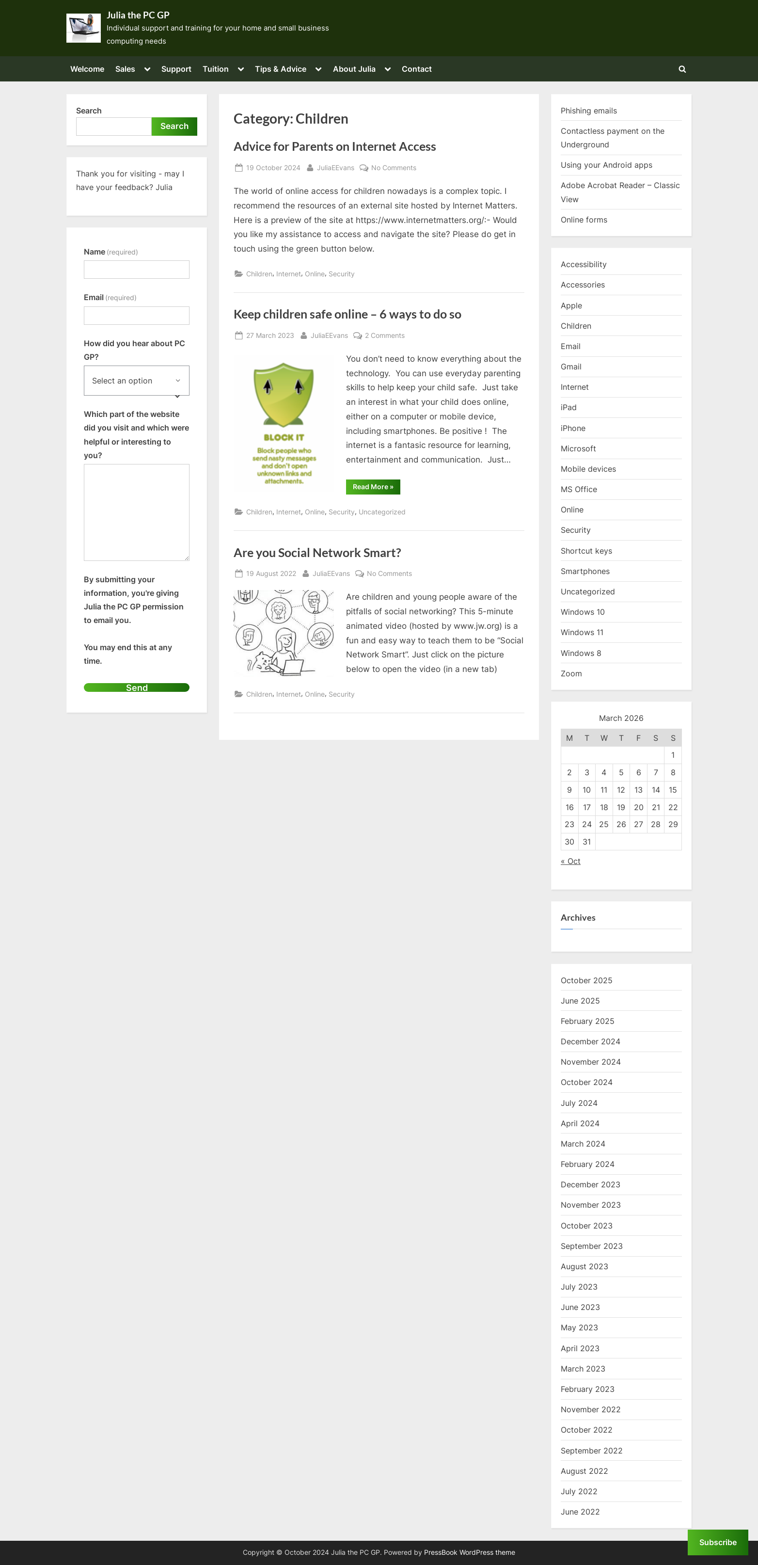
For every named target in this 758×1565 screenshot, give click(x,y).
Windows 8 (581, 653)
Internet (288, 274)
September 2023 (592, 1246)
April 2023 (580, 1348)
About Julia (354, 69)
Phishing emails (589, 110)
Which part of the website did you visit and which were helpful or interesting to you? (136, 434)
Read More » (376, 488)
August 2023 (584, 1266)
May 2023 (579, 1327)
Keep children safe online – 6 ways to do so (347, 314)
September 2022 (592, 1450)
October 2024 (587, 1082)
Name (111, 251)
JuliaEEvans (335, 166)
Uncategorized (382, 512)
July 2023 (579, 1287)
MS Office (579, 489)
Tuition (216, 69)
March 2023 (583, 1368)
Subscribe (718, 1542)
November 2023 (591, 1205)
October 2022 (587, 1430)
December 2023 (590, 1184)
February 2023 (588, 1389)
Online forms (584, 219)
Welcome (87, 69)
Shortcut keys (586, 551)
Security (342, 274)
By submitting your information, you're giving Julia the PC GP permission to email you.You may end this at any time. (134, 620)
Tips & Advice (280, 69)
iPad (569, 407)
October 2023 (587, 1225)
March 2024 (583, 1144)
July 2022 (579, 1491)
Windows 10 (583, 612)
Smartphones (585, 571)
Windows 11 (582, 632)
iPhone (573, 428)
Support (176, 69)
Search (89, 110)
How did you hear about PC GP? (134, 350)
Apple (571, 305)
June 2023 (580, 1307)
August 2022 (584, 1471)
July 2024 (579, 1103)
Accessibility (584, 264)
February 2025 (588, 1021)
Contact (417, 69)
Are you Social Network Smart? (317, 552)
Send (137, 687)
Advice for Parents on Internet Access (335, 146)
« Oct (571, 861)
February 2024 (588, 1164)
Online (315, 274)
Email (110, 297)
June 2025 (580, 1001)
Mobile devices (588, 469)
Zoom (571, 673)
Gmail (571, 366)
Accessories (583, 284)
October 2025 (587, 980)
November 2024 (591, 1062)
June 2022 (580, 1512)
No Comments (393, 167)
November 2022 (591, 1409)
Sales (125, 69)
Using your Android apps (606, 165)
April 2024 (580, 1123)
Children (259, 274)
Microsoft (578, 448)
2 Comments (385, 335)
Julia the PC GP (138, 15)
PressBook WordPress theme (469, 1552)
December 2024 (590, 1041)
